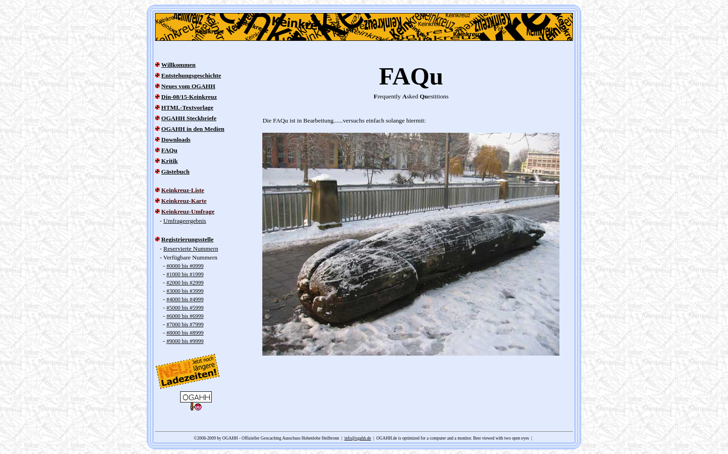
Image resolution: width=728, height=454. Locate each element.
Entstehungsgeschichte (191, 75)
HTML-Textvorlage (187, 107)
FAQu (169, 150)
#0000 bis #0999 (184, 266)
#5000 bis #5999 (184, 308)
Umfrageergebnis (184, 220)
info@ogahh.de (357, 438)
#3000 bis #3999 (184, 291)
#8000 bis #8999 (184, 333)
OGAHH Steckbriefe (188, 118)
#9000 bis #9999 (184, 341)
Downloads (175, 139)
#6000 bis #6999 (184, 316)
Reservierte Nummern (190, 248)
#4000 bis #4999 (184, 299)
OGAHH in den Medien (192, 128)
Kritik (169, 160)
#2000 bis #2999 (184, 282)
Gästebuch (175, 171)
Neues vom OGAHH (188, 86)
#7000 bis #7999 (184, 324)
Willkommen (178, 64)
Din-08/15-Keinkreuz (189, 96)
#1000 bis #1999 (184, 274)
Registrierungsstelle (187, 239)
